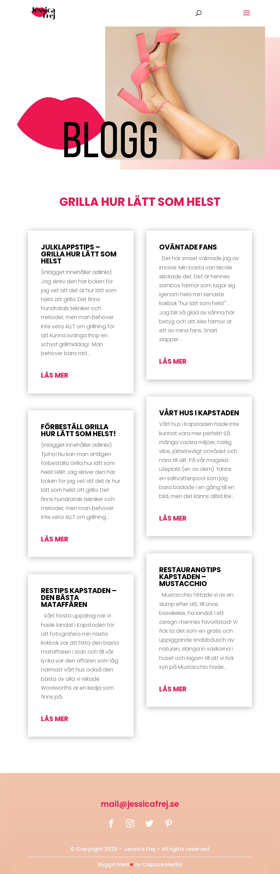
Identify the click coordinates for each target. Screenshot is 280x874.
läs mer (54, 375)
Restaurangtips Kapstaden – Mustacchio (190, 576)
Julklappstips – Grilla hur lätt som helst (79, 254)
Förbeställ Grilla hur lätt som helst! (78, 430)
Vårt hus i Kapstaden (199, 413)
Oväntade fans (188, 247)
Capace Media (162, 864)
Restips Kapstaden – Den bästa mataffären (79, 597)
